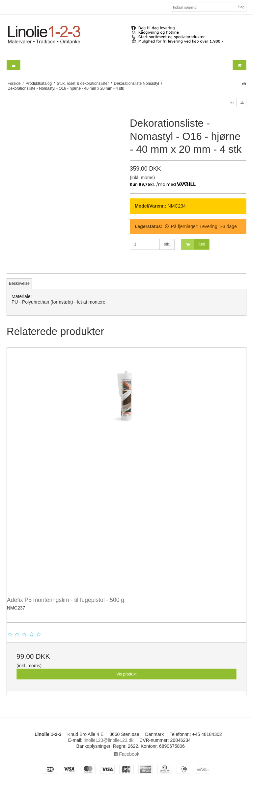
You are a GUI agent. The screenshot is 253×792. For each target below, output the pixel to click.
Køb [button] (193, 244)
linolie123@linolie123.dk (108, 740)
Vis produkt (126, 674)
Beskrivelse (19, 283)
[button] (232, 102)
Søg (241, 7)
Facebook (126, 754)
